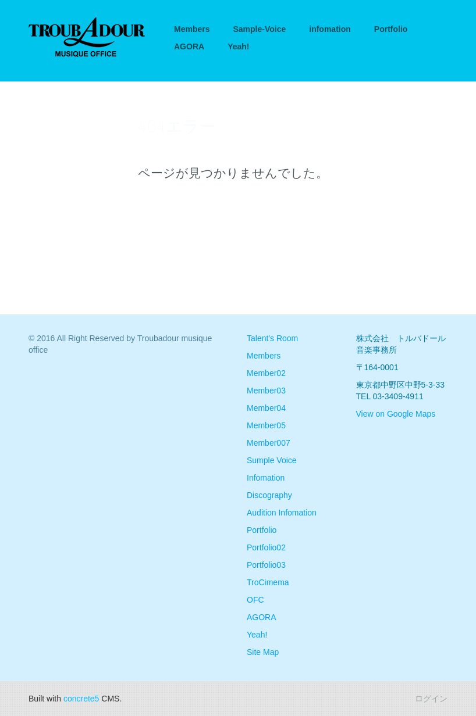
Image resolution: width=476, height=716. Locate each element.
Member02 (266, 373)
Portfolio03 (266, 565)
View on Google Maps (396, 413)
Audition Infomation (282, 512)
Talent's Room (272, 338)
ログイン (431, 698)
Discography (269, 495)
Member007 (268, 443)
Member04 (266, 408)
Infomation (266, 477)
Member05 (266, 425)
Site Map (263, 652)
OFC (255, 599)
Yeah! (238, 46)
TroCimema (268, 582)
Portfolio (391, 29)
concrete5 (81, 698)
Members (191, 29)
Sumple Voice (272, 460)
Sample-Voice (259, 29)
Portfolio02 (266, 547)
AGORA (189, 46)
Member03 (266, 390)
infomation (330, 29)
